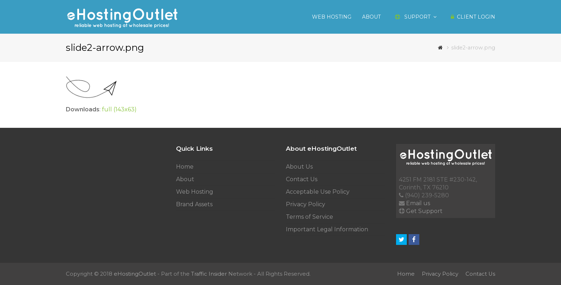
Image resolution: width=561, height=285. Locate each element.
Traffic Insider (209, 274)
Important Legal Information (327, 229)
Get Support (424, 211)
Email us (418, 203)
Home (185, 166)
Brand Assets (194, 204)
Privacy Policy (305, 204)
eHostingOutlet (135, 274)
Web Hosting (194, 191)
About (185, 179)
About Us (299, 166)
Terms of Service (309, 216)
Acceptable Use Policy (318, 191)
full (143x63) (119, 109)
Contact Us (301, 179)
